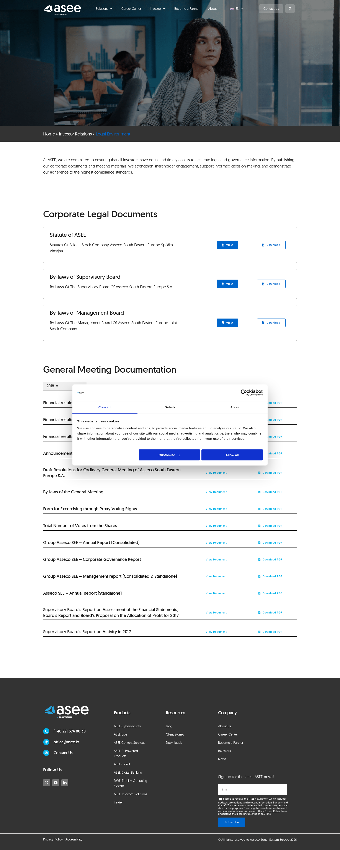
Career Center (131, 8)
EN (239, 8)
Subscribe (231, 822)
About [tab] (235, 407)
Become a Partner (186, 8)
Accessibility (73, 839)
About (214, 8)
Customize (169, 455)
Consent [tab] (105, 407)
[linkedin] (64, 782)
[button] (290, 8)
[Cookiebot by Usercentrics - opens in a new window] (244, 393)
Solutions (104, 8)
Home (49, 134)
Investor (158, 8)
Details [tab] (170, 407)
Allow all (232, 455)
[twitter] (46, 782)
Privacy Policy (272, 811)
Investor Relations (75, 134)
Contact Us (271, 8)
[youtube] (55, 782)
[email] (252, 789)
